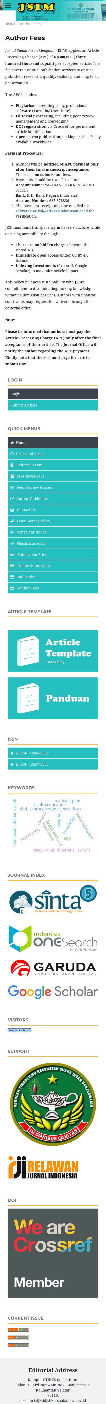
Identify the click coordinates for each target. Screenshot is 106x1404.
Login (15, 393)
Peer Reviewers (27, 476)
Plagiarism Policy (28, 543)
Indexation (23, 576)
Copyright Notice (28, 532)
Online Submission (30, 565)
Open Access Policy (30, 520)
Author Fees (24, 588)
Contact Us (23, 509)
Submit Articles (23, 405)
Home (10, 24)
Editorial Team (26, 464)
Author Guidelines (29, 498)
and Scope (27, 453)
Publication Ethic (28, 554)
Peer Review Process (31, 487)
